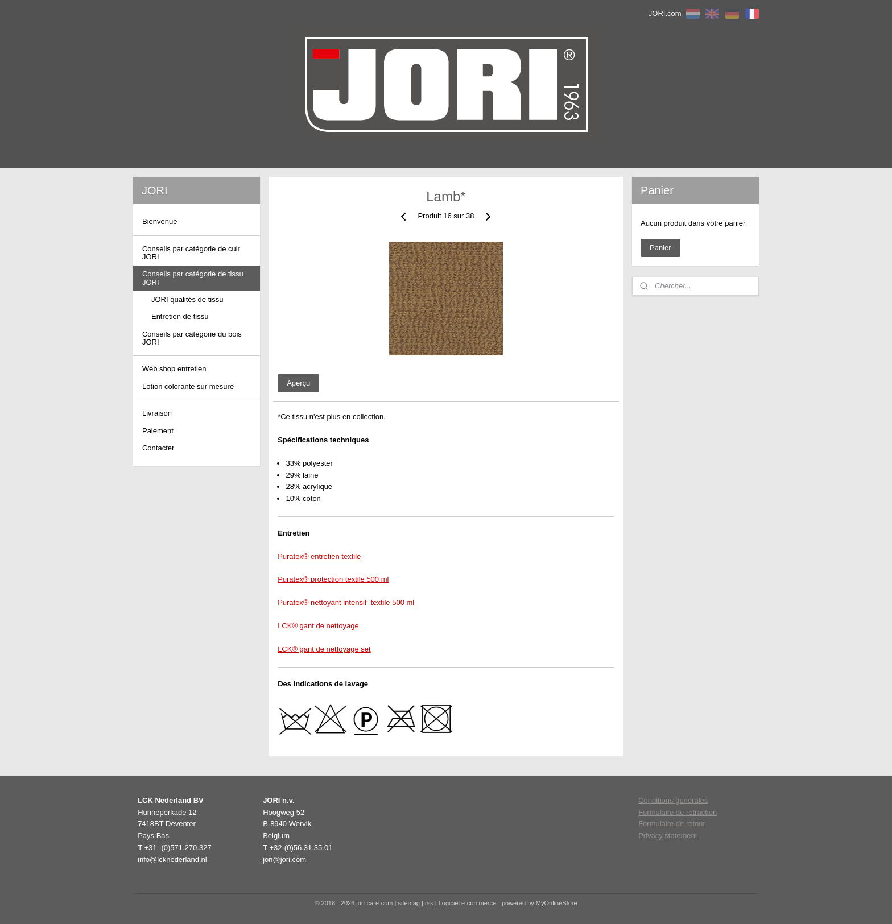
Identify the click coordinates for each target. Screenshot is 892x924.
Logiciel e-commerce (467, 903)
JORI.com (665, 13)
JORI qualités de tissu (187, 299)
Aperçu (298, 383)
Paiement (158, 430)
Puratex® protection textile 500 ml (333, 579)
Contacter (158, 448)
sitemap (409, 903)
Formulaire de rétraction (677, 812)
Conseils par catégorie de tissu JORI (192, 278)
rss (429, 903)
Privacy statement (667, 835)
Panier (660, 247)
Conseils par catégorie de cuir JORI (191, 253)
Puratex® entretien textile (319, 556)
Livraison (157, 413)
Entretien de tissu (179, 316)
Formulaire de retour (671, 823)
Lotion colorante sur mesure (188, 386)
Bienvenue (159, 221)
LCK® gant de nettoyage (318, 625)
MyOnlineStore (556, 903)
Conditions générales (673, 800)
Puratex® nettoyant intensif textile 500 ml (346, 602)
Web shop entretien (174, 368)
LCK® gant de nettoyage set (324, 649)
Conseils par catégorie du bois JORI (192, 338)
